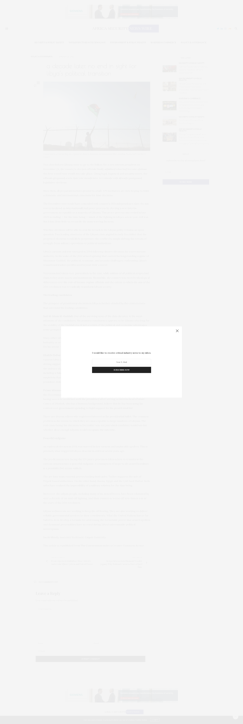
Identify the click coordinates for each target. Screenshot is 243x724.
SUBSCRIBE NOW (122, 370)
